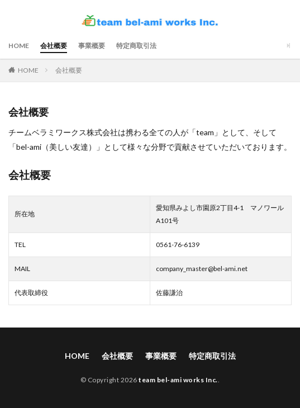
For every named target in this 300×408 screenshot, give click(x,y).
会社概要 (53, 45)
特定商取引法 (136, 45)
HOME (18, 45)
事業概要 (91, 45)
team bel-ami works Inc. (178, 380)
